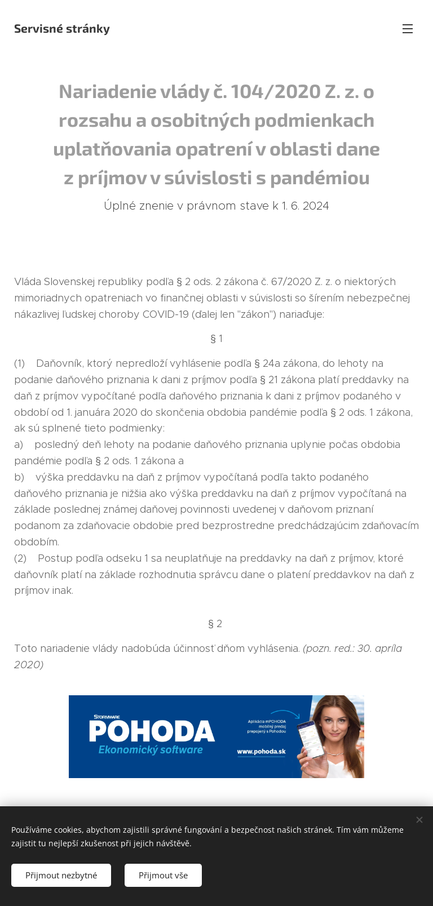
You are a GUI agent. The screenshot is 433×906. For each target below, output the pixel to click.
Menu (408, 28)
